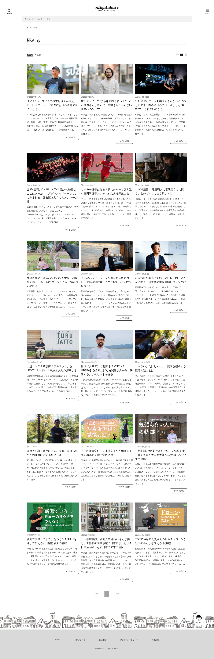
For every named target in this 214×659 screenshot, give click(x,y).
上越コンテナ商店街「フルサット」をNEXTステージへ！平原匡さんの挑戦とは (51, 368)
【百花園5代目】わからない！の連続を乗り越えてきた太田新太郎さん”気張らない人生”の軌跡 (161, 454)
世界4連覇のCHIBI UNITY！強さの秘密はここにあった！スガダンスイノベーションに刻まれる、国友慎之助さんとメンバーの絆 (52, 195)
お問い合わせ (79, 640)
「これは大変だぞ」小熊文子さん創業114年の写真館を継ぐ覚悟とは (106, 452)
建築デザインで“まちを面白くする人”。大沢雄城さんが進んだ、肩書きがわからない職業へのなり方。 (106, 105)
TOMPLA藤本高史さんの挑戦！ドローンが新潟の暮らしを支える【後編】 (160, 541)
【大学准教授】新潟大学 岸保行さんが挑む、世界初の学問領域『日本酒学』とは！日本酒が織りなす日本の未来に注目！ (106, 543)
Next (117, 594)
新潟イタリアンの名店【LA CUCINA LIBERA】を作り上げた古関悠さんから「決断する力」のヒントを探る (107, 370)
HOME (30, 19)
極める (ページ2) (43, 19)
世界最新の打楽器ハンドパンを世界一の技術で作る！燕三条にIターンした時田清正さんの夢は (52, 282)
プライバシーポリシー (129, 640)
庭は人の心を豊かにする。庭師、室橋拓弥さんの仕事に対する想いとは (52, 452)
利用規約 (155, 640)
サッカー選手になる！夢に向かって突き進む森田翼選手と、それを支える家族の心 (106, 191)
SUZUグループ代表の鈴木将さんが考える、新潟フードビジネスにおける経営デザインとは (52, 105)
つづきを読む (70, 137)
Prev (96, 594)
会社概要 (102, 640)
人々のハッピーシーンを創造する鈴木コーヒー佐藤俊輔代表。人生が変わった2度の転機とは (106, 282)
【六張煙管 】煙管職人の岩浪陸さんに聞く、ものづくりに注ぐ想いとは (159, 191)
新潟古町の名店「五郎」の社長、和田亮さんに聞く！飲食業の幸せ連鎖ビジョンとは (160, 280)
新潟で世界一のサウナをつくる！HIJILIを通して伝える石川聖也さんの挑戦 (51, 541)
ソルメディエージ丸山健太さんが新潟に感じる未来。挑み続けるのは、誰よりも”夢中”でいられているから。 (160, 105)
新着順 (30, 55)
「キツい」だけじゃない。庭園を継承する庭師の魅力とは (160, 368)
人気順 (37, 55)
